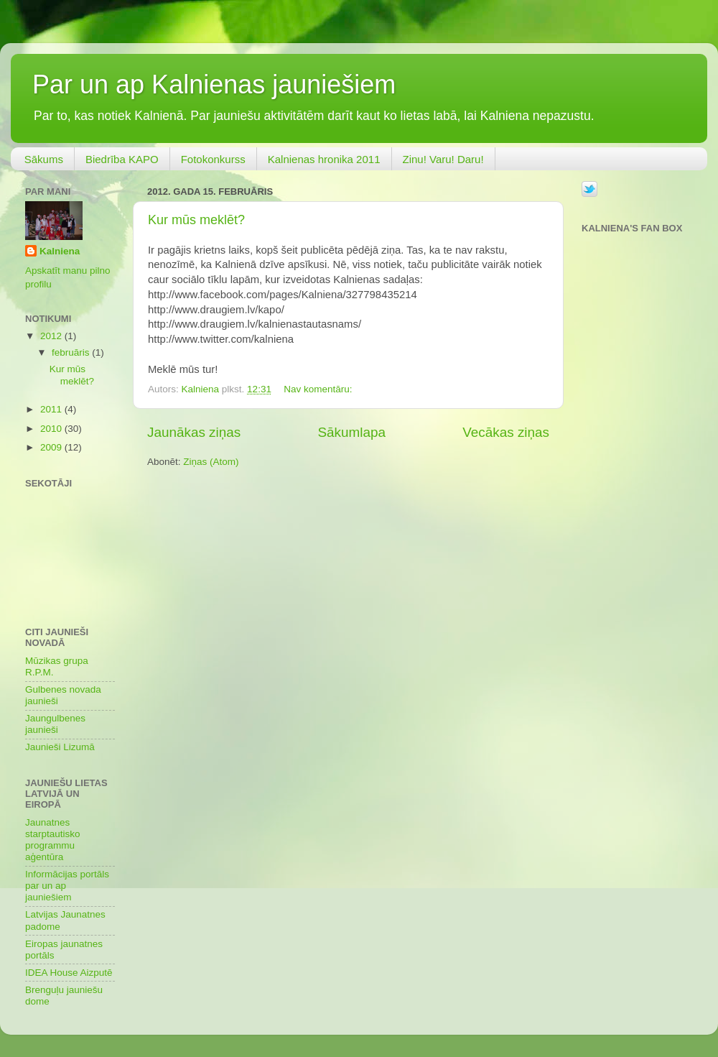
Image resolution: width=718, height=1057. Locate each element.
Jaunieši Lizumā (60, 747)
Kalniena (59, 251)
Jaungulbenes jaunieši (55, 724)
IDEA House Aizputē (69, 972)
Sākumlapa (351, 432)
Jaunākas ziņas (194, 432)
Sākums (43, 159)
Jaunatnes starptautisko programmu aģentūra (52, 840)
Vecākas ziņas (505, 432)
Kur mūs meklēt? (196, 220)
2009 (52, 447)
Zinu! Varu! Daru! (443, 159)
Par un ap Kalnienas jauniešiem (214, 84)
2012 (52, 336)
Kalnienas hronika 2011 (324, 159)
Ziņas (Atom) (210, 461)
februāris (72, 352)
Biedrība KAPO (122, 159)
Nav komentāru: (319, 389)
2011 (52, 409)
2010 (52, 428)
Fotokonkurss (213, 159)
